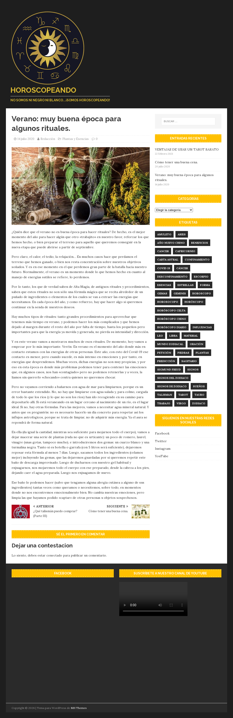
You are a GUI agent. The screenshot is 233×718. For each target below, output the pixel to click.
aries (182, 234)
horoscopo (201, 293)
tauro (199, 394)
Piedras (183, 352)
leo (160, 335)
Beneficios (199, 242)
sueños (199, 386)
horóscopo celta (171, 310)
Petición (164, 352)
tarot (183, 394)
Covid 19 (163, 268)
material (191, 335)
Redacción (48, 139)
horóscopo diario (171, 327)
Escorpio (201, 276)
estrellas (185, 285)
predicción (166, 361)
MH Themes (79, 708)
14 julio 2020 (26, 139)
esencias (164, 285)
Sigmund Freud (169, 369)
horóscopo (194, 301)
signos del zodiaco (172, 378)
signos (193, 369)
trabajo (163, 403)
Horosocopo (167, 301)
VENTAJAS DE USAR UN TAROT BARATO (187, 149)
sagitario (189, 361)
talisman (164, 394)
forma (205, 285)
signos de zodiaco (172, 386)
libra (173, 335)
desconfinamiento (172, 276)
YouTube (161, 456)
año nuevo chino (171, 242)
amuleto (164, 234)
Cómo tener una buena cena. (176, 162)
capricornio (185, 251)
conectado (54, 555)
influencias (202, 327)
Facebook (162, 433)
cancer (163, 251)
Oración (196, 344)
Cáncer (182, 268)
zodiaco (198, 403)
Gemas (162, 293)
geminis (180, 293)
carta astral (167, 259)
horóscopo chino (171, 318)
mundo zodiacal (170, 344)
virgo (181, 403)
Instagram (162, 449)
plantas (202, 352)
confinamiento (197, 259)
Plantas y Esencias (75, 139)
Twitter (161, 441)
